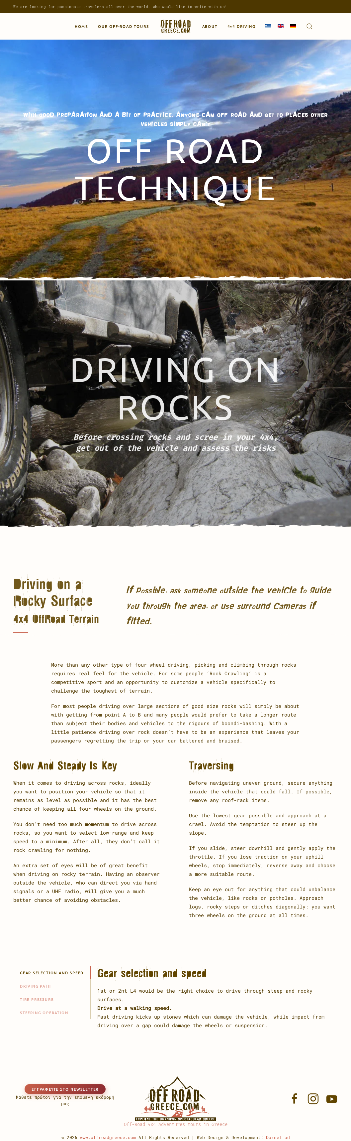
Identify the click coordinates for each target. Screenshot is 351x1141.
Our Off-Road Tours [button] (123, 26)
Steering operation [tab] (44, 1012)
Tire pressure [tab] (36, 999)
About (210, 26)
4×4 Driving (241, 26)
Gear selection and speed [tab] (52, 972)
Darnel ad (278, 1137)
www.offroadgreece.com (108, 1137)
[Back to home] (175, 26)
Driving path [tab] (35, 986)
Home (81, 26)
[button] (309, 26)
